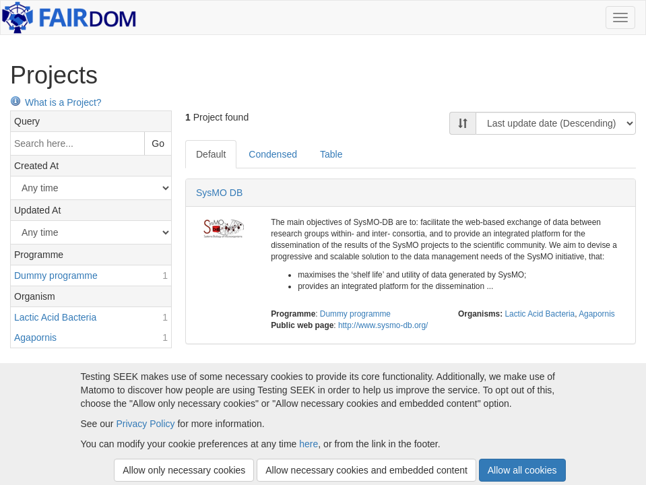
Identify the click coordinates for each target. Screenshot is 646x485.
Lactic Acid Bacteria (540, 314)
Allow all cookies (522, 470)
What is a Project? (56, 102)
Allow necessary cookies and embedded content (366, 470)
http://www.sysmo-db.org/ (383, 325)
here (308, 444)
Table (331, 154)
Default (211, 154)
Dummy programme (355, 314)
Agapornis (597, 314)
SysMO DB (219, 192)
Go (158, 143)
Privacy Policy (145, 423)
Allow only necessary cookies (184, 470)
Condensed (273, 154)
